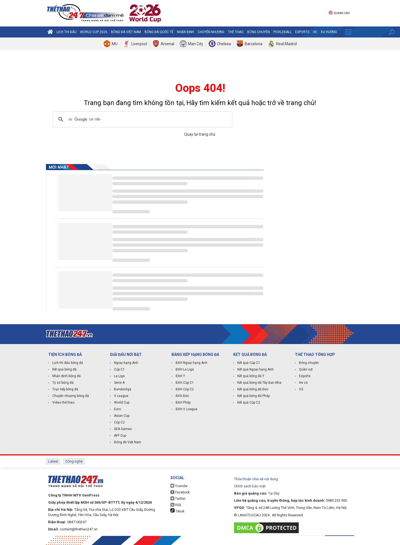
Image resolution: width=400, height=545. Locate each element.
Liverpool (139, 44)
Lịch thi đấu (66, 32)
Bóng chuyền (258, 32)
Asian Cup (121, 416)
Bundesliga (122, 389)
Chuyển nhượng (211, 32)
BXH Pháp (183, 402)
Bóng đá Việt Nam (126, 32)
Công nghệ (74, 461)
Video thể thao (63, 402)
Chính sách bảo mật (249, 486)
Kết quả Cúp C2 (248, 402)
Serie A (119, 383)
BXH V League (186, 409)
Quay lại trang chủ (200, 134)
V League (121, 396)
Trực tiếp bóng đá (65, 389)
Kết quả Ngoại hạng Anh (255, 369)
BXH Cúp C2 (185, 389)
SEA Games (123, 429)
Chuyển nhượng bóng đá (70, 396)
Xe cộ (303, 383)
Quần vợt (306, 369)
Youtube (178, 486)
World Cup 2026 (93, 32)
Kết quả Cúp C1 (248, 363)
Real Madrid (286, 44)
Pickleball (282, 32)
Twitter (178, 498)
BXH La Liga (185, 369)
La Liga (119, 376)
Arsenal (167, 44)
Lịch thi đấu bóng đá (67, 363)
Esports (302, 32)
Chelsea (224, 44)
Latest (53, 461)
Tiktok (177, 510)
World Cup (121, 402)
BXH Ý (180, 376)
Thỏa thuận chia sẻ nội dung (256, 479)
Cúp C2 (119, 422)
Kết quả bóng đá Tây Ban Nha (259, 383)
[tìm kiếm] (142, 119)
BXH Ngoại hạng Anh (191, 363)
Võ (301, 389)
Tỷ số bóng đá (63, 383)
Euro (117, 409)
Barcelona (253, 44)
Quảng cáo (339, 12)
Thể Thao (236, 32)
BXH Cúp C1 (185, 383)
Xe (315, 32)
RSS (175, 505)
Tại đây (273, 493)
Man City (195, 44)
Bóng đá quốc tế (159, 32)
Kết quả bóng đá (64, 369)
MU (115, 44)
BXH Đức (182, 396)
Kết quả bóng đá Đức (252, 389)
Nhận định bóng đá (66, 376)
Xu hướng (329, 32)
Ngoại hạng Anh (126, 363)
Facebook (180, 492)
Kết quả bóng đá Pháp (253, 396)
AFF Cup (120, 435)
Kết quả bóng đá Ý (250, 376)
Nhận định (185, 32)
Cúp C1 (119, 369)
